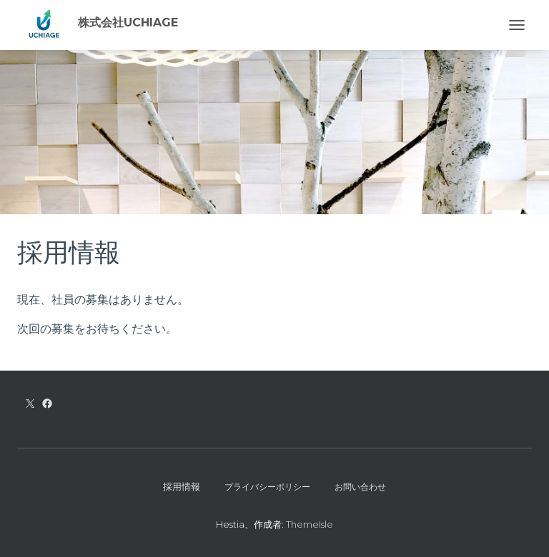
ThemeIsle (309, 524)
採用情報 (181, 486)
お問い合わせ (360, 486)
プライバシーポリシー (267, 486)
